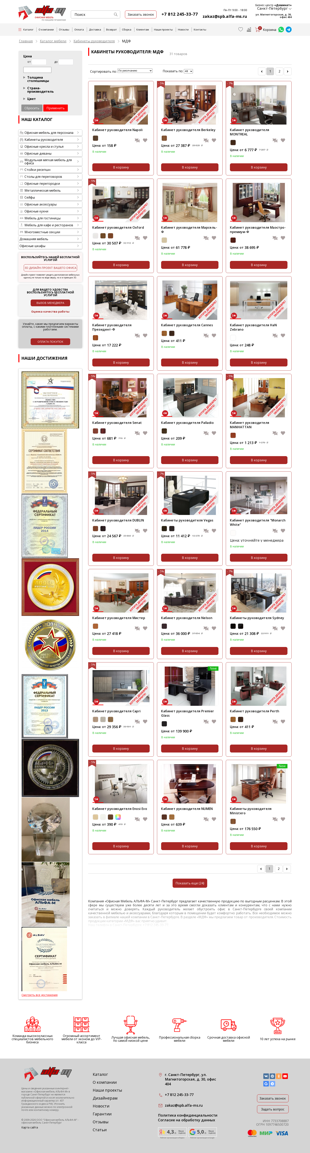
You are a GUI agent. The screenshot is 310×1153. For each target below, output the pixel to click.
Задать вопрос (272, 1109)
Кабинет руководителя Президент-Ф (111, 327)
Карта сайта (29, 1127)
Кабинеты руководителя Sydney (257, 618)
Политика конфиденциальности (187, 1115)
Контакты (200, 29)
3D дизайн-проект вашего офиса (50, 268)
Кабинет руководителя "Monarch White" (257, 522)
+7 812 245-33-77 (180, 14)
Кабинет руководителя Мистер (118, 618)
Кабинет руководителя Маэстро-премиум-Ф (258, 229)
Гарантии (102, 1114)
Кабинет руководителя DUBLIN (118, 520)
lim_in (188, 71)
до (56, 62)
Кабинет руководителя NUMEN (187, 809)
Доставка (95, 29)
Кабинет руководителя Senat (117, 422)
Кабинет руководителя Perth (254, 711)
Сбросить (32, 108)
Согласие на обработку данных (186, 1120)
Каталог (100, 1074)
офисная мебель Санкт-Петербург (41, 1122)
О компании (46, 29)
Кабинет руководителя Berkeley (188, 130)
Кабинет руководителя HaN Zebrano (253, 327)
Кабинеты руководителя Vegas (187, 520)
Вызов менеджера (50, 303)
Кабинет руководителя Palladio (187, 422)
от (29, 62)
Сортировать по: (103, 71)
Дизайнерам (105, 1098)
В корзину (121, 167)
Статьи (100, 1129)
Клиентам (142, 29)
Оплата (79, 29)
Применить (55, 108)
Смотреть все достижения (40, 995)
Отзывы (64, 29)
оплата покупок (50, 341)
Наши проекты (163, 29)
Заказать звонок (273, 1098)
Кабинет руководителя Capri (116, 711)
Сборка (126, 29)
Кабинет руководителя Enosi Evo (119, 809)
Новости (183, 29)
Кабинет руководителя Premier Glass (187, 713)
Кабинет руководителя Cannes (187, 325)
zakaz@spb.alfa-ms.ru (225, 16)
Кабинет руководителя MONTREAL (249, 132)
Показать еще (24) (190, 883)
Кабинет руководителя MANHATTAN (249, 424)
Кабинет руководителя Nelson (186, 618)
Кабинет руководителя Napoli (117, 130)
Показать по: (173, 71)
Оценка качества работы (50, 311)
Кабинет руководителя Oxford (118, 227)
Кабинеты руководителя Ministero (250, 811)
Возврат (111, 29)
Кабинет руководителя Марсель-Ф (189, 229)
